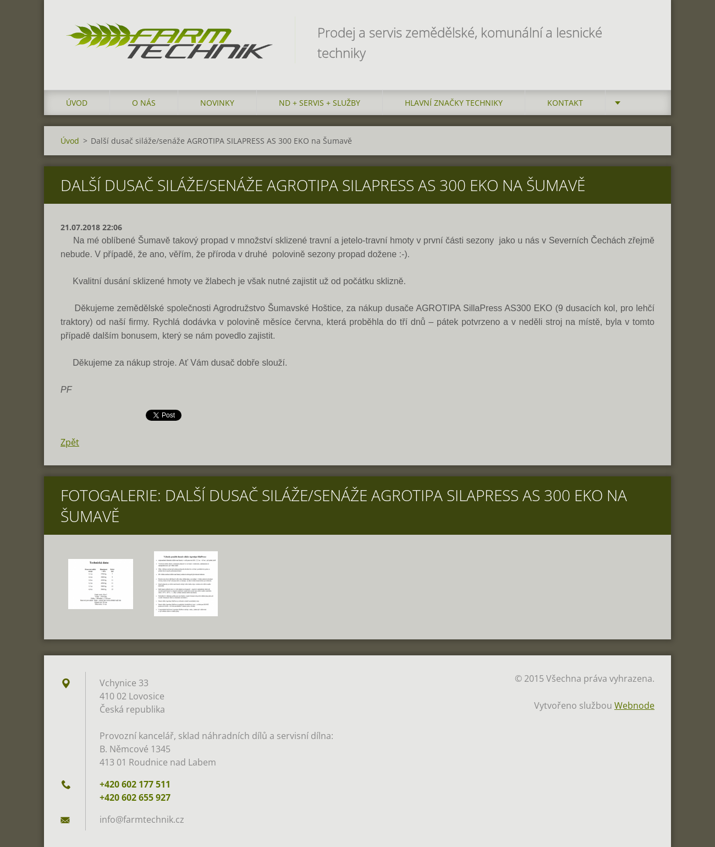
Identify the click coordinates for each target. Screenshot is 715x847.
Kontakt (565, 102)
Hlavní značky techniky (454, 102)
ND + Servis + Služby (319, 102)
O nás (144, 102)
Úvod (76, 102)
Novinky (217, 102)
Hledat (642, 32)
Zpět (70, 442)
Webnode (634, 705)
